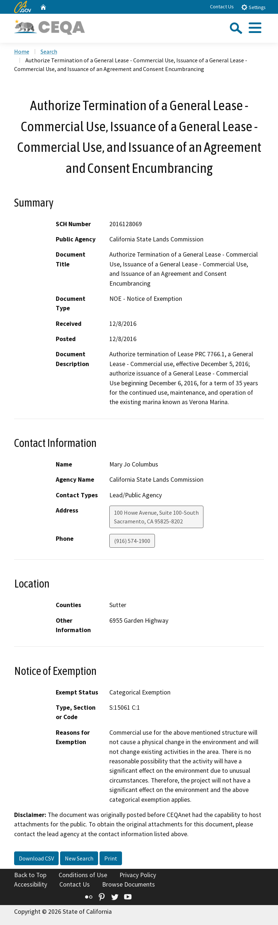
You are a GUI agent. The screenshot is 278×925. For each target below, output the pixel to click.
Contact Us (222, 6)
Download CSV (36, 858)
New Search (79, 858)
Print (110, 858)
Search (49, 51)
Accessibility (30, 884)
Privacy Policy (137, 875)
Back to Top (30, 875)
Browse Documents (128, 884)
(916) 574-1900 (132, 540)
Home (21, 51)
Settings (253, 7)
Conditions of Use (83, 875)
